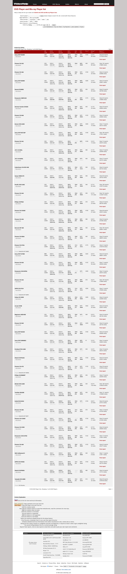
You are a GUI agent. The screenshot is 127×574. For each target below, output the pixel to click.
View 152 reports (104, 193)
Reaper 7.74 (46, 550)
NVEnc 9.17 (65, 547)
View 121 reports (104, 392)
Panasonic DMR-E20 (21, 98)
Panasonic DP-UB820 (87, 556)
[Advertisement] (63, 40)
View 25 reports (104, 80)
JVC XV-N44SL (19, 158)
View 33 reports (104, 236)
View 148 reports (104, 384)
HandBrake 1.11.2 (67, 540)
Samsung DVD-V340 (87, 542)
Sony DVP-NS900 (20, 81)
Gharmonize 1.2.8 (67, 537)
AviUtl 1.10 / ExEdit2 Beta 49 (69, 549)
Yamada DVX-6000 (20, 479)
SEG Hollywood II (20, 453)
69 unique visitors (33, 542)
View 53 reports (104, 219)
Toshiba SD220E (19, 392)
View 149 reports (104, 280)
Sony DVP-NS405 (20, 55)
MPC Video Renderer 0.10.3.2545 (70, 542)
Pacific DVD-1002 (20, 184)
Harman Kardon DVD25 (21, 107)
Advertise (63, 563)
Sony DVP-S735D (20, 254)
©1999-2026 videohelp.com (63, 572)
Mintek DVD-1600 (20, 384)
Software (44, 4)
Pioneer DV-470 (19, 366)
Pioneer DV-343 (19, 280)
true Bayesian (54, 523)
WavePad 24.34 (66, 535)
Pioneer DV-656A (19, 236)
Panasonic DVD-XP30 (21, 436)
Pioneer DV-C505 (19, 427)
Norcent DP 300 (19, 228)
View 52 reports (104, 89)
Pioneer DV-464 (19, 72)
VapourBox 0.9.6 (47, 557)
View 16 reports (104, 340)
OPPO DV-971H (19, 288)
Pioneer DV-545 (19, 323)
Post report (103, 59)
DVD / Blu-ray (56, 4)
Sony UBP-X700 (86, 535)
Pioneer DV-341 (19, 141)
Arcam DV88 (18, 306)
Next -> (111, 49)
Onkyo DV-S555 (19, 297)
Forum (35, 4)
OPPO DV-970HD (19, 462)
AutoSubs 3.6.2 (46, 541)
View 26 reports (104, 314)
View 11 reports (104, 453)
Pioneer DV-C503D (20, 210)
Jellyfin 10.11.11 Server (68, 551)
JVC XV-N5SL (19, 150)
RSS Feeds (74, 563)
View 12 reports (104, 410)
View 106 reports (104, 228)
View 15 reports (104, 141)
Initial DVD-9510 (19, 401)
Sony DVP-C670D (86, 547)
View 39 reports (104, 366)
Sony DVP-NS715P (20, 132)
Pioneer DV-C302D (20, 418)
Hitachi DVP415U (20, 358)
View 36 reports (104, 254)
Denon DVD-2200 (20, 124)
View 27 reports (104, 150)
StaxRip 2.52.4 (66, 556)
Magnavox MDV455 (20, 314)
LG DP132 (85, 553)
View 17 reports (104, 124)
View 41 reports (104, 245)
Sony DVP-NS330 (20, 332)
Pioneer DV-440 (19, 444)
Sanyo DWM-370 (19, 176)
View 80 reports (104, 55)
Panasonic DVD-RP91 (21, 271)
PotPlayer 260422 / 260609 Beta (50, 546)
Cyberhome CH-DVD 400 (22, 167)
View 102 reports (104, 63)
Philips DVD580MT (20, 375)
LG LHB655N (85, 540)
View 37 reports (104, 158)
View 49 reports (104, 98)
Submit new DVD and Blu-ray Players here (45, 12)
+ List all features (32, 23)
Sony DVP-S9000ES (20, 340)
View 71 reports (104, 262)
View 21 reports (104, 288)
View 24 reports (104, 306)
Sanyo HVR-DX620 (87, 551)
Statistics (80, 563)
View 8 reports (103, 461)
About (86, 4)
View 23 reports (104, 115)
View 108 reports (104, 132)
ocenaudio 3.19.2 (47, 553)
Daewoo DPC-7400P (87, 537)
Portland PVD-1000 (20, 349)
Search (39, 563)
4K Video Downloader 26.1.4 (49, 548)
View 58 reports (104, 176)
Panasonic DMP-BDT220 (88, 549)
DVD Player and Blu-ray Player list (30, 9)
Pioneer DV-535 (19, 262)
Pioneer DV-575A (19, 245)
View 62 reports (104, 444)
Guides (67, 4)
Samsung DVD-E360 (87, 544)
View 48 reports (104, 210)
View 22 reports (104, 72)
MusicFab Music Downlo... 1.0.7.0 (50, 543)
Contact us (45, 563)
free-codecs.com (66, 569)
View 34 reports (104, 106)
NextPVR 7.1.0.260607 (68, 544)
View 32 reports (104, 167)
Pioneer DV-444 (19, 193)
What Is (77, 4)
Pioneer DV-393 (19, 410)
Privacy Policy (52, 563)
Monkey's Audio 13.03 (68, 553)
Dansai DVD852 (19, 89)
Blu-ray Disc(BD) (34, 17)
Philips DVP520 (19, 202)
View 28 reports (104, 401)
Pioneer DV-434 (19, 219)
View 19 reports (104, 349)
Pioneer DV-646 (19, 115)
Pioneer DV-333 (19, 63)
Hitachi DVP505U (20, 470)
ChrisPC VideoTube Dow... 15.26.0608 (51, 555)
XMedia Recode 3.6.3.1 (48, 535)
